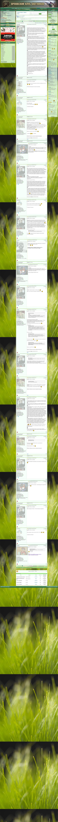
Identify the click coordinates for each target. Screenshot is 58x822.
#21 (46, 545)
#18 (46, 481)
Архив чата (52, 116)
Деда (49, 80)
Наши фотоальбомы (4, 18)
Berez (36, 578)
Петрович (36, 582)
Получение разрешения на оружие (5, 19)
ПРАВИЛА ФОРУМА (3, 12)
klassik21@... (3, 46)
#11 (46, 286)
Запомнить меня (42, 12)
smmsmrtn (2, 50)
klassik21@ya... (13, 62)
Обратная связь (3, 13)
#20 (46, 528)
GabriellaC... (2, 55)
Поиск (18, 13)
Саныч (49, 98)
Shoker (36, 584)
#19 (46, 505)
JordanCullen (3, 53)
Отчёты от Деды (19, 582)
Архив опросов (53, 22)
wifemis (2, 57)
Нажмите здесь (50, 31)
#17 (46, 458)
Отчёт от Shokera (19, 584)
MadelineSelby (3, 51)
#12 (46, 309)
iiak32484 (2, 58)
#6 (46, 165)
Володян (2, 48)
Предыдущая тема (29, 569)
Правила (25, 12)
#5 (46, 143)
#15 (46, 397)
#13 (46, 354)
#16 (46, 436)
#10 (46, 264)
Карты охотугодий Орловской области (6, 15)
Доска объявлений (3, 14)
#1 (46, 24)
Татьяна (49, 61)
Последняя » (31, 21)
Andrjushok (50, 73)
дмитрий (36, 580)
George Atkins (3, 47)
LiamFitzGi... (2, 56)
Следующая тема (34, 569)
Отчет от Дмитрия (19, 580)
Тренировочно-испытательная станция (6, 20)
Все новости (2, 17)
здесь (55, 33)
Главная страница (20, 12)
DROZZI (2, 59)
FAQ (1, 16)
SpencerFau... (3, 54)
